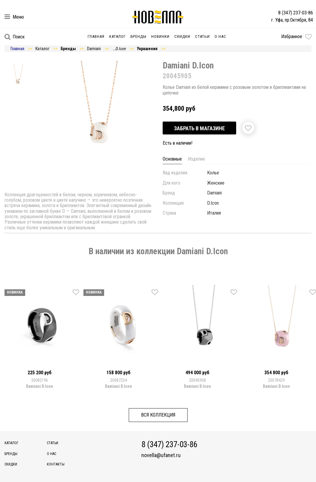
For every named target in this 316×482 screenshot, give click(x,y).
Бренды (138, 36)
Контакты (56, 464)
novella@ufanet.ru (161, 455)
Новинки (160, 36)
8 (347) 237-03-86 (295, 13)
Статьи (202, 36)
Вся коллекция (158, 415)
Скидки (182, 36)
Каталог (117, 36)
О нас (220, 36)
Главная (96, 36)
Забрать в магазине (199, 128)
